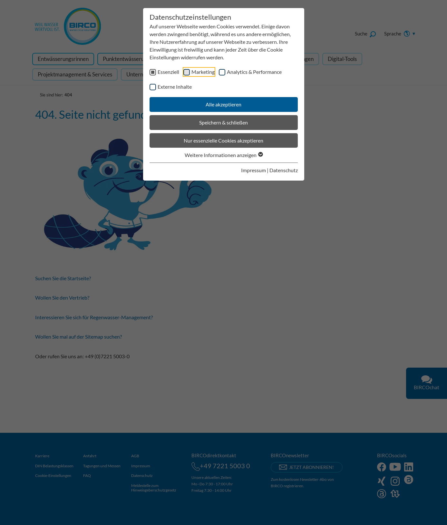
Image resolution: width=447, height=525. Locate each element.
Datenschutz (283, 170)
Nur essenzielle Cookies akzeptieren (223, 140)
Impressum (253, 170)
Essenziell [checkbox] (168, 72)
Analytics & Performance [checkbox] (254, 72)
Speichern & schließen (223, 122)
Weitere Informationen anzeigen (223, 155)
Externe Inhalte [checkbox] (175, 87)
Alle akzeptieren (223, 104)
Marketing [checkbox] (203, 72)
